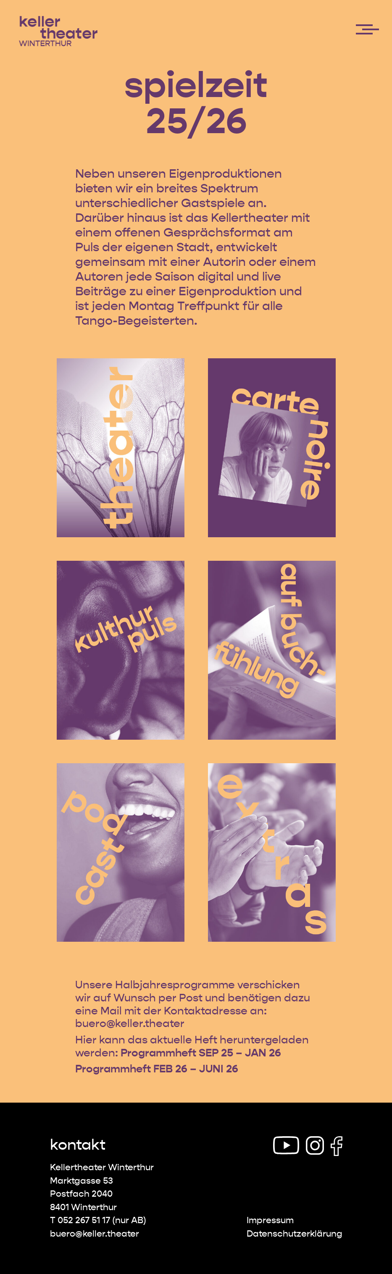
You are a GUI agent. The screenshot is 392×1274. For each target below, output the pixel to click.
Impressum (270, 1220)
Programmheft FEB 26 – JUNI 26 (156, 1068)
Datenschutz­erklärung (294, 1234)
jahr (150, 984)
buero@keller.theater (129, 1023)
